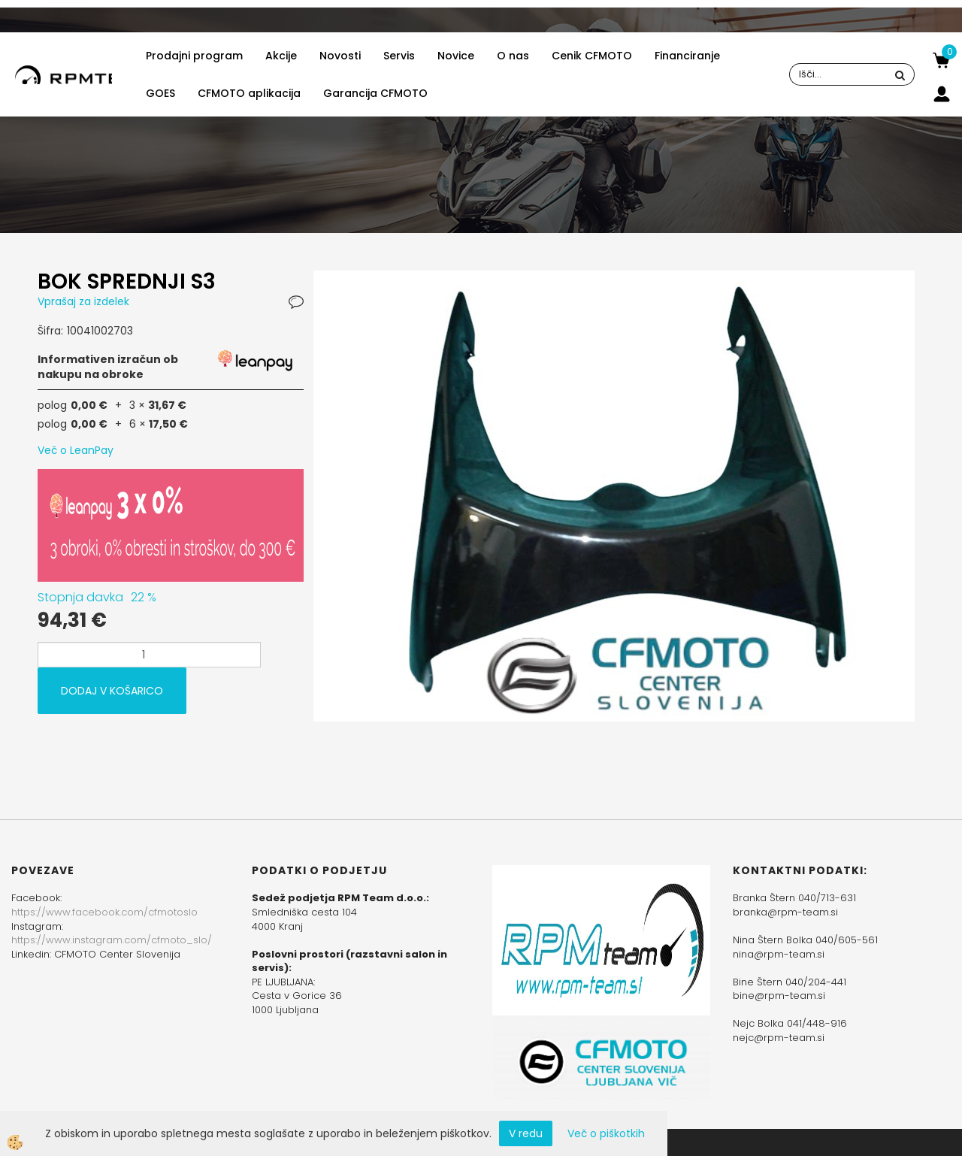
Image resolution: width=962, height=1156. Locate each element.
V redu (526, 1133)
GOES (160, 93)
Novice (455, 55)
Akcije (281, 55)
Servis (399, 55)
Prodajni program (194, 55)
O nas (513, 55)
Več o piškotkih (606, 1133)
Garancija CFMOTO (375, 93)
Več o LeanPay (75, 450)
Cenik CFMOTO (592, 55)
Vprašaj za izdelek (83, 301)
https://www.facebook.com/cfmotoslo (104, 912)
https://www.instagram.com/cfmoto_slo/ (111, 940)
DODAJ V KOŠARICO (112, 690)
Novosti (340, 55)
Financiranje (687, 55)
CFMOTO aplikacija (249, 93)
